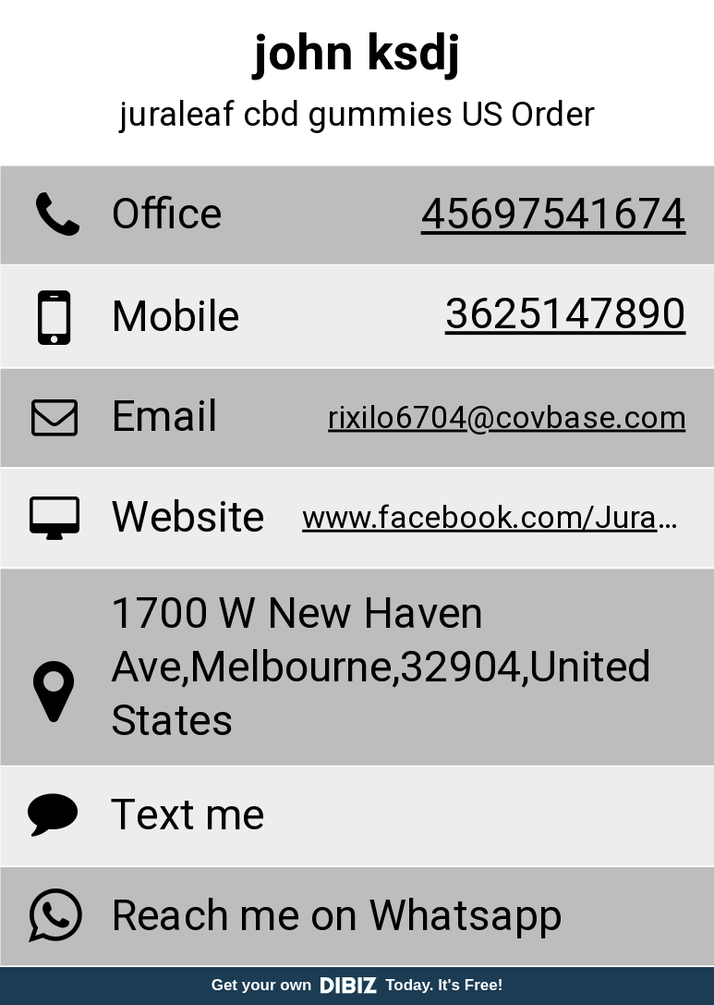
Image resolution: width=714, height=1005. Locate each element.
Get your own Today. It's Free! (357, 985)
